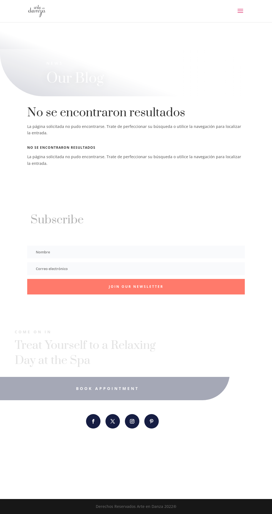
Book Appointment (102, 388)
